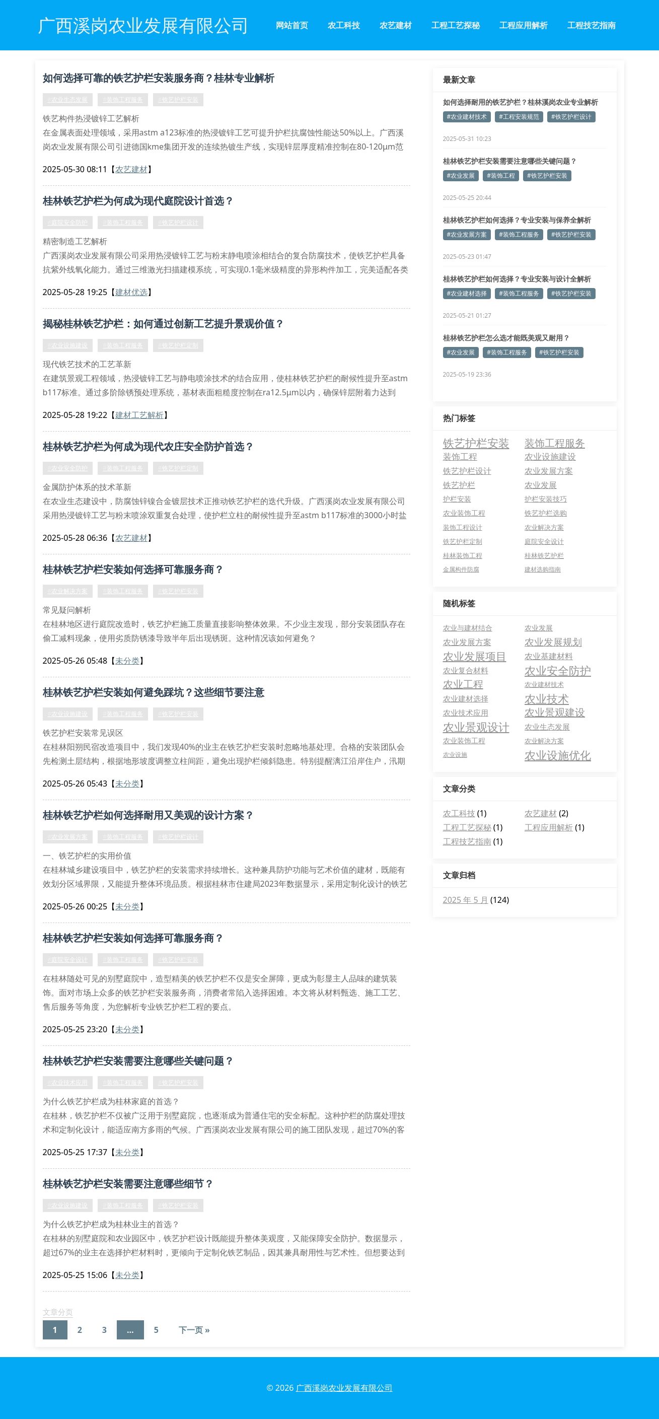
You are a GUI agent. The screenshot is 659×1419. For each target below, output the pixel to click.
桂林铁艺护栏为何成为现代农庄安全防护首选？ (148, 446)
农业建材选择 (465, 698)
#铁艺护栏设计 (178, 222)
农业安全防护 (558, 670)
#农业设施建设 (68, 345)
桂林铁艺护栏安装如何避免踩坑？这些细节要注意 (153, 692)
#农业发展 (461, 175)
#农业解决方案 (68, 591)
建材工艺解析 (139, 414)
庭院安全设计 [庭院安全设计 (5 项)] (544, 541)
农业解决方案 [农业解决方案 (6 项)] (544, 527)
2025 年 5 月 (465, 899)
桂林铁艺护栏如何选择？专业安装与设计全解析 (517, 278)
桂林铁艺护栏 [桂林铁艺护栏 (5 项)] (544, 555)
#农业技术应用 (68, 1082)
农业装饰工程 (464, 740)
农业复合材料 (465, 670)
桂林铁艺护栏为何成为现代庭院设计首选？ (138, 200)
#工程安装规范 (519, 116)
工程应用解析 (523, 25)
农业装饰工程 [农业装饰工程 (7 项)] (464, 513)
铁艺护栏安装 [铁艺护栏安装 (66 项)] (476, 443)
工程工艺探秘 (455, 25)
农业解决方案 (544, 740)
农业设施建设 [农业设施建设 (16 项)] (550, 456)
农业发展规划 (553, 642)
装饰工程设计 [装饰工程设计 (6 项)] (462, 527)
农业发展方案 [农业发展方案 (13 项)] (549, 470)
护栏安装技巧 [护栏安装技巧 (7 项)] (546, 499)
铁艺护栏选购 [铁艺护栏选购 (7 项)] (546, 513)
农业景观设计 (476, 727)
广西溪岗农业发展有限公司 (344, 1387)
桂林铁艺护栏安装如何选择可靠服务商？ (133, 569)
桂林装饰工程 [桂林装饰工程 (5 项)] (462, 555)
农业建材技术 (544, 684)
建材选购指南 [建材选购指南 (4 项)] (543, 569)
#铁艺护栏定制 (178, 345)
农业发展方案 (467, 642)
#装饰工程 (501, 175)
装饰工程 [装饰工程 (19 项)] (460, 456)
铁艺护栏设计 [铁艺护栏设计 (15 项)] (467, 470)
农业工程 (463, 684)
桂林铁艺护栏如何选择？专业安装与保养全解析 (517, 220)
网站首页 (292, 25)
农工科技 (344, 25)
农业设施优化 (558, 755)
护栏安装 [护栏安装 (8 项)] (457, 499)
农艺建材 (396, 25)
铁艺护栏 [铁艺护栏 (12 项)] (459, 484)
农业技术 (547, 698)
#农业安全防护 (68, 468)
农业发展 (539, 627)
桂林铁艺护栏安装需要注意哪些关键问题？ (138, 1061)
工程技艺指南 (591, 25)
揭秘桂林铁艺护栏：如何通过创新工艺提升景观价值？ (163, 323)
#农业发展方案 (68, 836)
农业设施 (455, 754)
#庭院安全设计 (68, 959)
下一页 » (194, 1329)
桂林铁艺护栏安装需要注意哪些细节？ (128, 1183)
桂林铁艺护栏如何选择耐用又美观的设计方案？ (148, 815)
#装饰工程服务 (123, 99)
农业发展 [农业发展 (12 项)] (541, 484)
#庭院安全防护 (68, 222)
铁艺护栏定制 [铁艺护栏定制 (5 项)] (462, 541)
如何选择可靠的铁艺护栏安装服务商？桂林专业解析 (158, 78)
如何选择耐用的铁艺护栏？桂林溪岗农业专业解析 (520, 102)
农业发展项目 (474, 656)
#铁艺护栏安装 (178, 99)
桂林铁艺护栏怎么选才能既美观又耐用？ (506, 337)
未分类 (127, 660)
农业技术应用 (465, 712)
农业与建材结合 (467, 627)
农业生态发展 (547, 727)
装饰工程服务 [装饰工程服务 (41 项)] (555, 443)
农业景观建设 (555, 712)
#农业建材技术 (467, 116)
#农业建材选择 (467, 293)
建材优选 (131, 292)
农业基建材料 (549, 656)
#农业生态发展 (68, 99)
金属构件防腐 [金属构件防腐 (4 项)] (461, 569)
